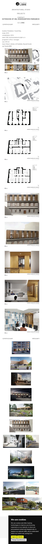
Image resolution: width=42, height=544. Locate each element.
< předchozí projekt (7, 24)
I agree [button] (14, 537)
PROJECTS (21, 13)
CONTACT (21, 17)
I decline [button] (20, 537)
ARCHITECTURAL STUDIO (21, 9)
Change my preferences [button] (19, 540)
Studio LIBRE (21, 4)
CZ (18, 23)
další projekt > (36, 24)
